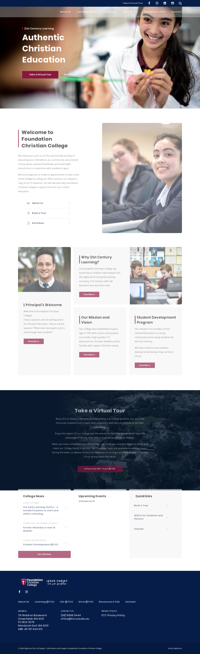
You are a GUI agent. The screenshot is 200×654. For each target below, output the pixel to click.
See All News (44, 556)
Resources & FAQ (154, 13)
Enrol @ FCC (130, 13)
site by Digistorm (175, 648)
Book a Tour (39, 215)
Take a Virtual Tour (133, 3)
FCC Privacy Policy (113, 616)
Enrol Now (69, 75)
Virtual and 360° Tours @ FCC (100, 470)
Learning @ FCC (87, 13)
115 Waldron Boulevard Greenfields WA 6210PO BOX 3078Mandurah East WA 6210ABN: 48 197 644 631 (33, 622)
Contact (177, 13)
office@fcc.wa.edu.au (75, 619)
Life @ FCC (110, 13)
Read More (33, 343)
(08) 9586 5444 (71, 616)
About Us (65, 13)
